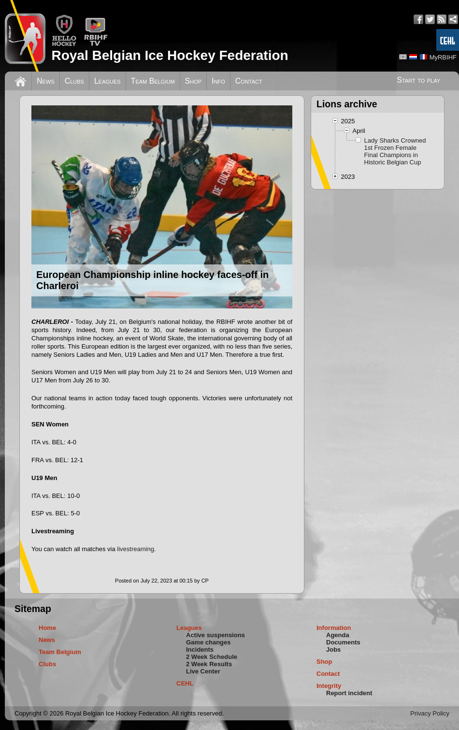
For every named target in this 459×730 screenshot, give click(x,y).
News (46, 81)
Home (47, 627)
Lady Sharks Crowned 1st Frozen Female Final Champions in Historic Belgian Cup (395, 151)
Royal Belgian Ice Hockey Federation (169, 55)
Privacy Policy (429, 713)
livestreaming (135, 549)
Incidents (200, 649)
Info (218, 81)
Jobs (333, 649)
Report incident (349, 693)
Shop (193, 81)
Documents (343, 642)
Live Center (203, 671)
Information (333, 627)
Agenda (337, 635)
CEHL (184, 683)
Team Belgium (153, 81)
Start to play (418, 80)
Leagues (107, 81)
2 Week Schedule (211, 656)
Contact (248, 81)
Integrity (328, 685)
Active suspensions (215, 635)
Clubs (74, 81)
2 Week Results (209, 664)
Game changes (208, 642)
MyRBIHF (443, 57)
